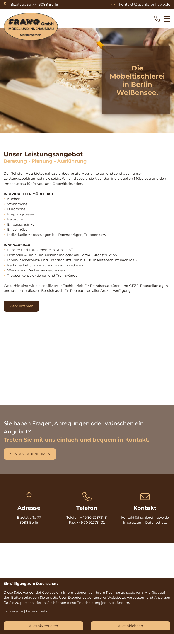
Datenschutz (156, 522)
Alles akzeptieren (43, 626)
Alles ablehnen (130, 626)
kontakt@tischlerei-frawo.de (144, 4)
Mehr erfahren (21, 306)
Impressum (133, 522)
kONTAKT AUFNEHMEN (29, 454)
